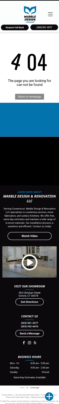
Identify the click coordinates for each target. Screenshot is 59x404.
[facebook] (24, 343)
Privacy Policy (7, 395)
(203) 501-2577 (29, 323)
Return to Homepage (29, 96)
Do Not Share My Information (28, 395)
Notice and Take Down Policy (17, 397)
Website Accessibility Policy (42, 397)
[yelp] (35, 343)
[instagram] (29, 343)
